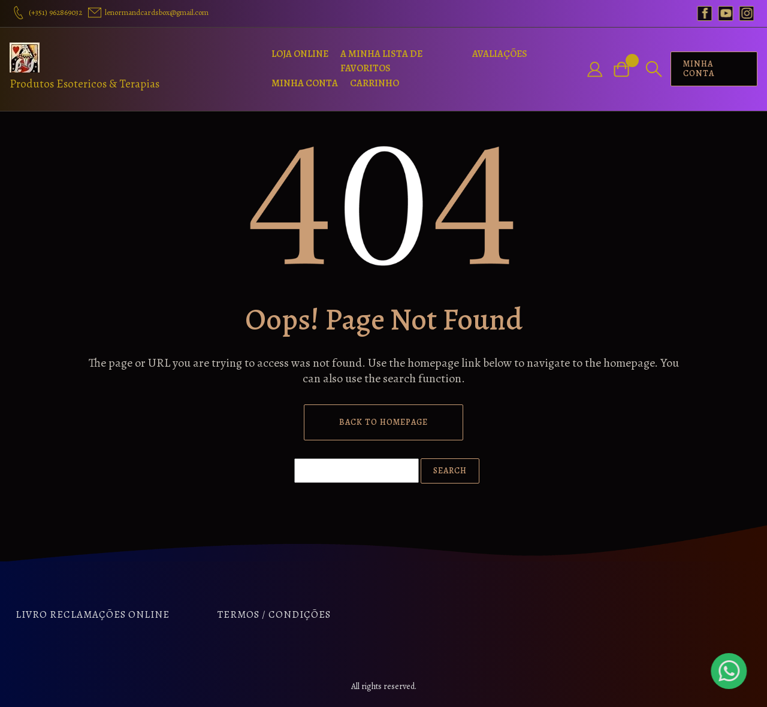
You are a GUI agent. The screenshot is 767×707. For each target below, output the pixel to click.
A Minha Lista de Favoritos (381, 61)
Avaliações (499, 54)
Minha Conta (304, 83)
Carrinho (374, 83)
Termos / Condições (274, 614)
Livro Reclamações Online (93, 614)
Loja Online (299, 54)
